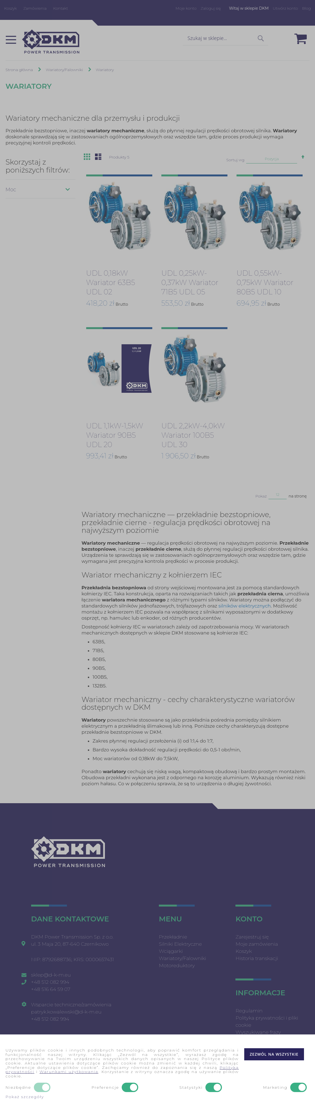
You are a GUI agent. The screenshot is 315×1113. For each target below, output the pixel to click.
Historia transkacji (256, 958)
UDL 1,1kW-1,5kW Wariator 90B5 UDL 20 (114, 435)
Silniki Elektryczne (180, 944)
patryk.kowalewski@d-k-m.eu (66, 1012)
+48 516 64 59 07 (50, 989)
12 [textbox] (277, 494)
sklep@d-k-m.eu (51, 975)
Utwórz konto (285, 8)
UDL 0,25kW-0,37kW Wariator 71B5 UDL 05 (189, 282)
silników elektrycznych (244, 606)
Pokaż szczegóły (25, 1096)
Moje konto (185, 8)
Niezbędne (18, 1087)
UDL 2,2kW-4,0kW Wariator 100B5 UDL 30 (193, 435)
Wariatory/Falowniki (65, 69)
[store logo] (50, 41)
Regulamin (248, 1011)
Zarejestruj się (252, 937)
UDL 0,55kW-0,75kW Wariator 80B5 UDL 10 (265, 282)
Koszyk (10, 8)
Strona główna (20, 69)
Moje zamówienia (256, 944)
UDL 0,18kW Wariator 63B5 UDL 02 (110, 282)
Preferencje (105, 1087)
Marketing (275, 1087)
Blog (306, 8)
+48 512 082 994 (50, 982)
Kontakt (60, 8)
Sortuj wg (235, 159)
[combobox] (225, 38)
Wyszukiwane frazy (258, 1032)
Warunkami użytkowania (68, 1071)
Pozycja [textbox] (272, 158)
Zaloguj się (211, 8)
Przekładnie (173, 937)
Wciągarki (171, 951)
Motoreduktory (177, 966)
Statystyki (191, 1087)
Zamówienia (35, 8)
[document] (157, 1073)
